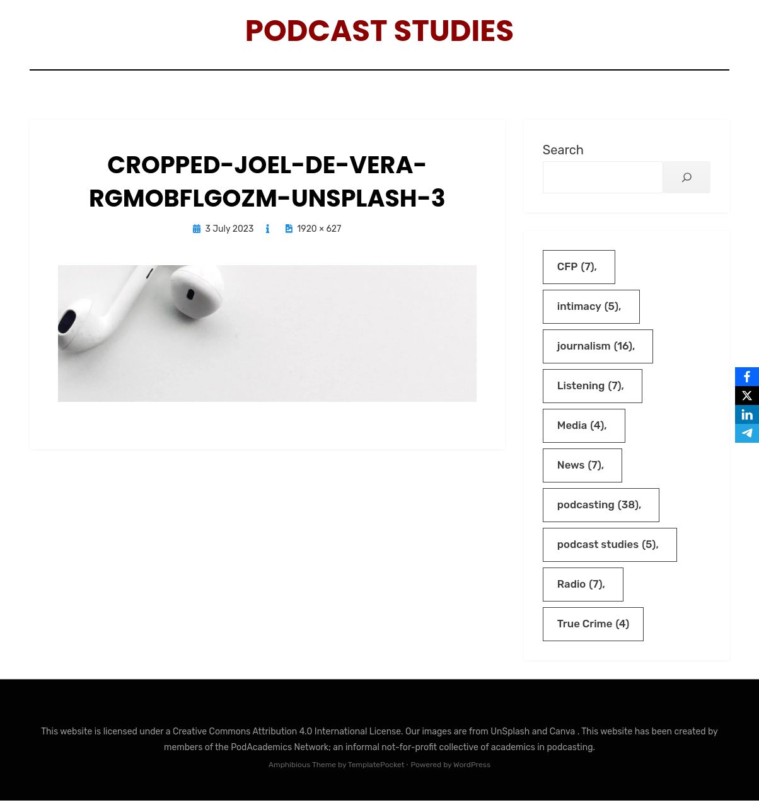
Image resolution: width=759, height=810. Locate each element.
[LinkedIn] (747, 414)
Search (563, 152)
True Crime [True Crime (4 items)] (593, 633)
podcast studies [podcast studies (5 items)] (607, 552)
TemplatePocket (376, 774)
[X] (747, 395)
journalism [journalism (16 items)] (595, 351)
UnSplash (511, 741)
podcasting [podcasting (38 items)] (598, 512)
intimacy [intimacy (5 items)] (588, 311)
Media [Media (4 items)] (581, 432)
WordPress (471, 774)
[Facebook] (747, 376)
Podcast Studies (379, 32)
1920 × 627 (319, 232)
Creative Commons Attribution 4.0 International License (287, 741)
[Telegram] (747, 433)
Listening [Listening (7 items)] (589, 391)
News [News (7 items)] (579, 472)
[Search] (686, 180)
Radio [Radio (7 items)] (580, 593)
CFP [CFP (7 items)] (576, 270)
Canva (563, 741)
